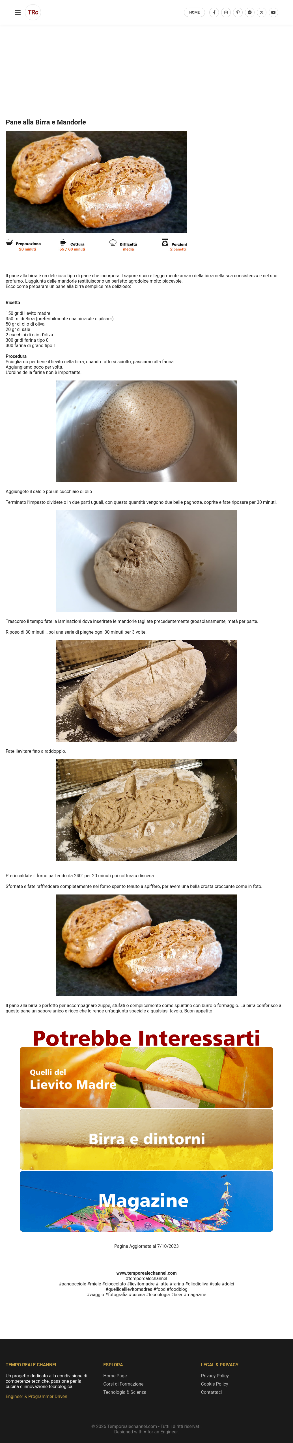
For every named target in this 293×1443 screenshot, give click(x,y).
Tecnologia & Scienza (124, 1392)
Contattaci (211, 1392)
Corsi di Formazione (123, 1384)
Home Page (115, 1376)
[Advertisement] (146, 48)
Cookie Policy (214, 1384)
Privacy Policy (215, 1376)
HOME (194, 12)
